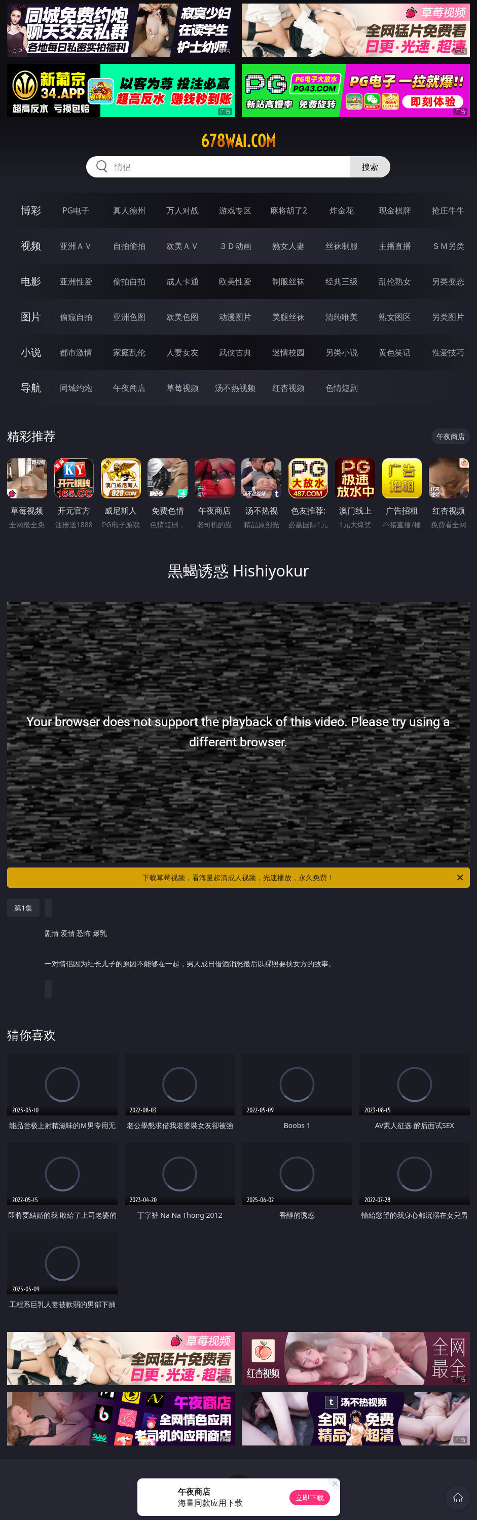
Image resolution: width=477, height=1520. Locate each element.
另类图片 (448, 316)
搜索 (370, 166)
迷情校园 (288, 352)
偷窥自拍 (76, 316)
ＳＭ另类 (448, 245)
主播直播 (395, 245)
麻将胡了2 (288, 210)
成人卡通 (182, 281)
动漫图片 (235, 316)
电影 (31, 281)
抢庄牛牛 (448, 210)
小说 (31, 352)
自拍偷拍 (129, 245)
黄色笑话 (395, 352)
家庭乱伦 (129, 352)
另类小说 (341, 352)
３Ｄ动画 (235, 245)
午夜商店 (129, 387)
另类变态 (448, 281)
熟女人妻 (288, 245)
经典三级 (341, 281)
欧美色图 (182, 316)
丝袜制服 (341, 245)
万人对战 (182, 210)
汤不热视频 (235, 387)
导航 (31, 387)
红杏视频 (288, 387)
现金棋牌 (395, 210)
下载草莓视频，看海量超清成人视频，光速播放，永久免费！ (303, 878)
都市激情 (76, 352)
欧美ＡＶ (182, 245)
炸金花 (341, 210)
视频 (31, 245)
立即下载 (310, 1497)
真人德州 (129, 210)
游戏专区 (235, 210)
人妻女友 (182, 352)
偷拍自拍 (129, 281)
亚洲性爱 (76, 281)
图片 (31, 316)
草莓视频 (182, 387)
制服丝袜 (288, 281)
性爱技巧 (448, 352)
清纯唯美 (341, 316)
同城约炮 (76, 387)
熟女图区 (395, 316)
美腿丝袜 (288, 316)
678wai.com (238, 141)
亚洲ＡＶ (76, 245)
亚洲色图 (129, 316)
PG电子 (75, 210)
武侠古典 (235, 352)
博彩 (31, 210)
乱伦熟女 (395, 281)
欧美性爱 (235, 281)
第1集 (23, 908)
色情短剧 (341, 387)
